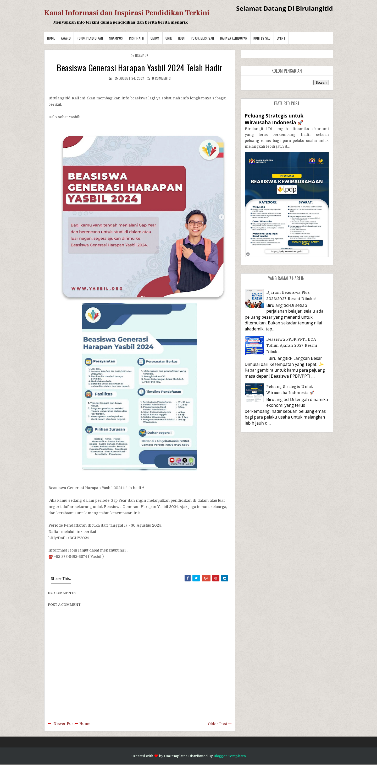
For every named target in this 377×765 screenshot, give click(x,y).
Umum (155, 38)
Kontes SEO (262, 38)
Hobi (181, 38)
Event (281, 38)
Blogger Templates (230, 756)
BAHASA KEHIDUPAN (233, 38)
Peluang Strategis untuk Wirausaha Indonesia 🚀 (274, 119)
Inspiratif (137, 38)
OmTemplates (175, 756)
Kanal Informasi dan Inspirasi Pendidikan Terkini (126, 13)
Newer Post (64, 723)
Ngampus (116, 38)
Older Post (217, 724)
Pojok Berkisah (202, 38)
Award (66, 38)
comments (161, 78)
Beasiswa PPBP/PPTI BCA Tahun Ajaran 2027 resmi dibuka (291, 345)
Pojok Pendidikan (90, 38)
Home (51, 38)
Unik (168, 38)
